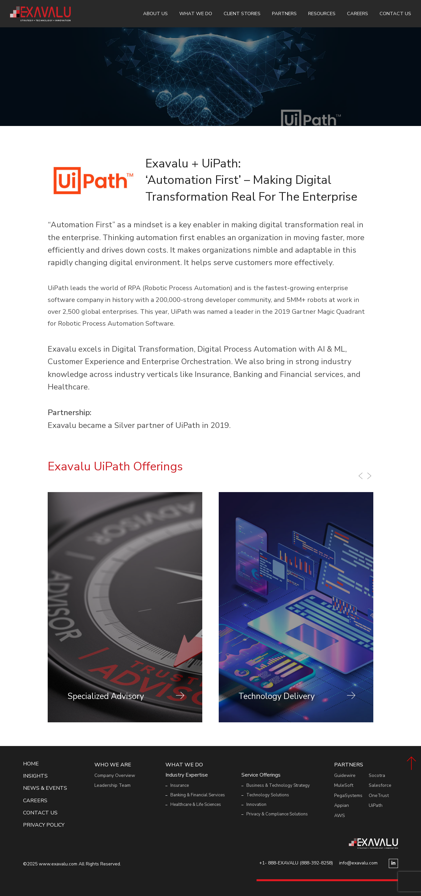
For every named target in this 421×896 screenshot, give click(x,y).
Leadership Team (112, 785)
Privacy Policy (43, 825)
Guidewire (345, 775)
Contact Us (395, 13)
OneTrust (379, 795)
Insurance (179, 785)
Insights (35, 776)
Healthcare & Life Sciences (195, 805)
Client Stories (242, 13)
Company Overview (114, 775)
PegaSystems (348, 795)
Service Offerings (261, 775)
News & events (45, 788)
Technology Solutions (267, 795)
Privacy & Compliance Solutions (277, 814)
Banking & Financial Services (197, 795)
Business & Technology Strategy (278, 785)
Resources (321, 13)
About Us (155, 13)
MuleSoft (343, 785)
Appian (341, 805)
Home (31, 764)
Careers (357, 13)
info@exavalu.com (358, 863)
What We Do (195, 13)
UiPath (376, 805)
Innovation (256, 805)
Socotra (377, 775)
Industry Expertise (186, 775)
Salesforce (380, 785)
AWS (339, 815)
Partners (284, 13)
